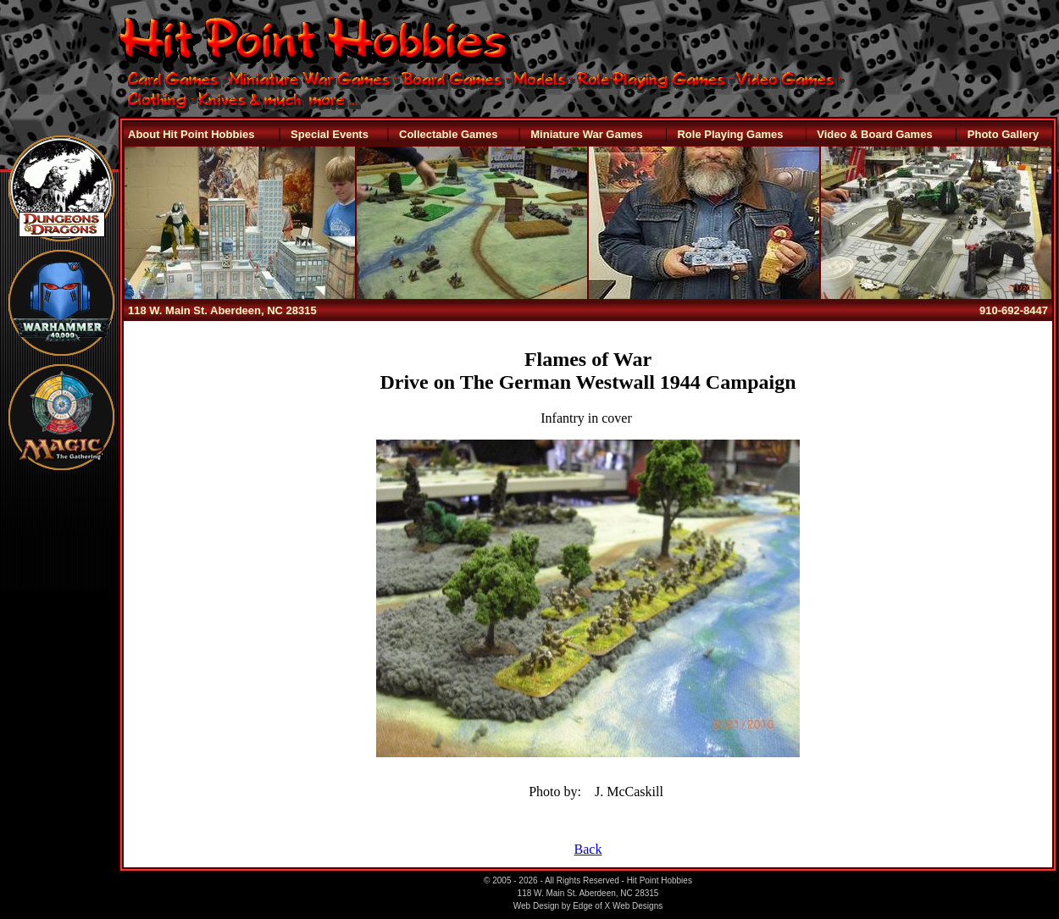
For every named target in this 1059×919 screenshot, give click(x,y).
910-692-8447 (1013, 310)
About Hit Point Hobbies (191, 134)
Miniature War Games (586, 134)
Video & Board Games (874, 134)
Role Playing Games (730, 134)
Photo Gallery (1004, 134)
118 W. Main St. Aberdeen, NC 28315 (222, 310)
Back (588, 849)
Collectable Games (448, 134)
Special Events (330, 134)
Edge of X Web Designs (618, 906)
